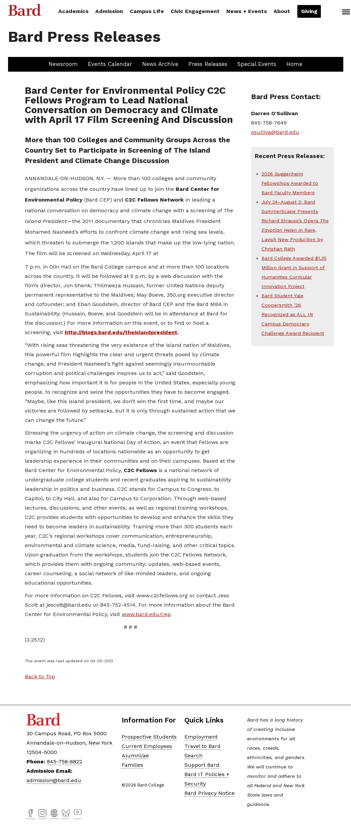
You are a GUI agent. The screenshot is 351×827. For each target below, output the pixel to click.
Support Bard (201, 765)
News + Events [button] (246, 11)
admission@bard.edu (53, 780)
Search (332, 12)
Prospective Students (149, 737)
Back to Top (40, 676)
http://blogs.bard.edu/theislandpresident (121, 332)
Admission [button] (109, 11)
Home (294, 64)
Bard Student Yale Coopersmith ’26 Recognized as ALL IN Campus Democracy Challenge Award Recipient (292, 314)
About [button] (282, 11)
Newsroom (63, 64)
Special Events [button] (256, 64)
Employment (201, 737)
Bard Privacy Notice (209, 793)
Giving (309, 11)
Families (132, 765)
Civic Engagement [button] (195, 11)
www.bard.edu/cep (146, 614)
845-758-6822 (64, 761)
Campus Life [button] (147, 11)
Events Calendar (110, 64)
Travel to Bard (202, 746)
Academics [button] (73, 11)
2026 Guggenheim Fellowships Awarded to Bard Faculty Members (289, 183)
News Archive (160, 64)
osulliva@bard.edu (275, 132)
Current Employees (147, 746)
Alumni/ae (135, 755)
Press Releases (207, 64)
